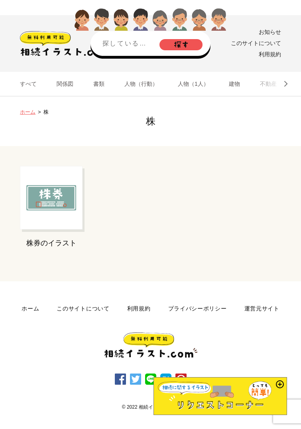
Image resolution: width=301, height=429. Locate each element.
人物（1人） (193, 84)
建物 (234, 84)
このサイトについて (256, 43)
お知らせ (270, 32)
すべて (28, 84)
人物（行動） (141, 84)
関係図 (65, 84)
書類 (98, 84)
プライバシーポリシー (197, 308)
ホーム (27, 112)
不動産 (268, 84)
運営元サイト (261, 308)
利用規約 (270, 54)
